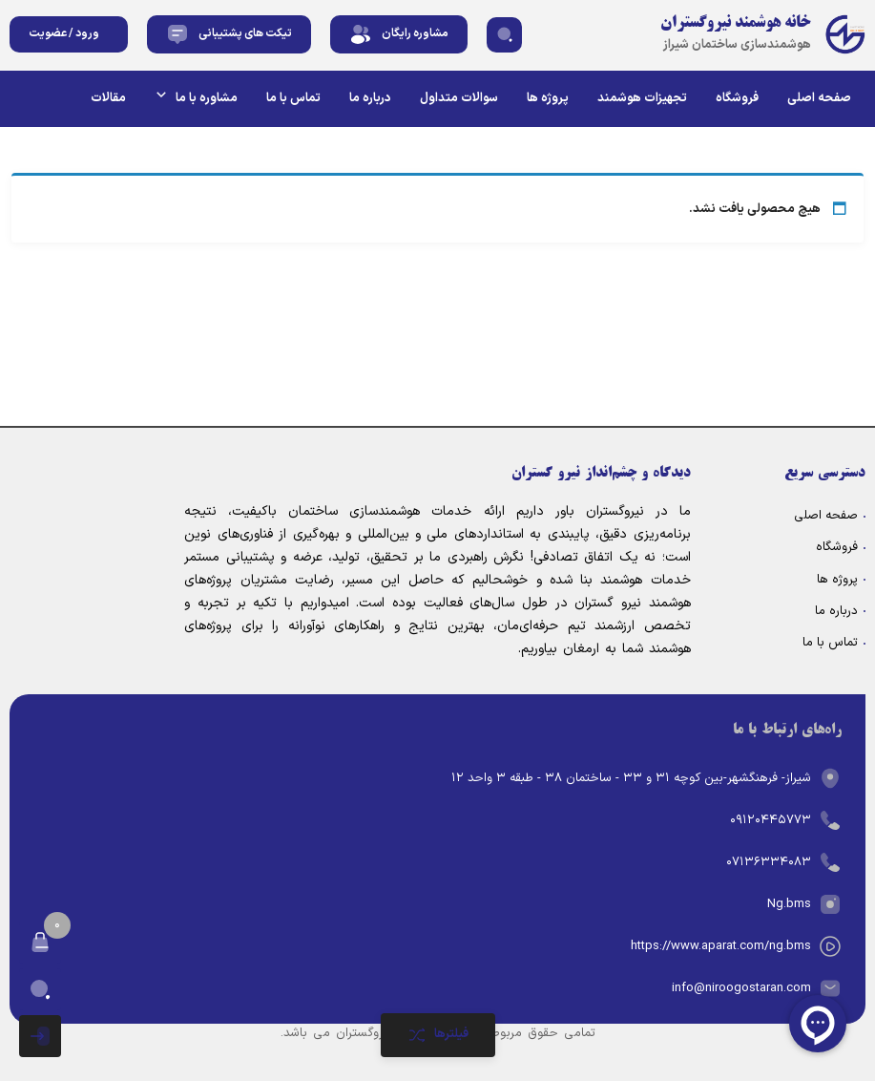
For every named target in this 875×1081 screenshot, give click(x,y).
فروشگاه (737, 98)
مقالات (108, 98)
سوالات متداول (459, 98)
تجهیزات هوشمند (642, 98)
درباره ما (370, 98)
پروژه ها (548, 98)
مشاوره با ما (196, 98)
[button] (504, 35)
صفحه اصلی (819, 98)
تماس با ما (293, 98)
